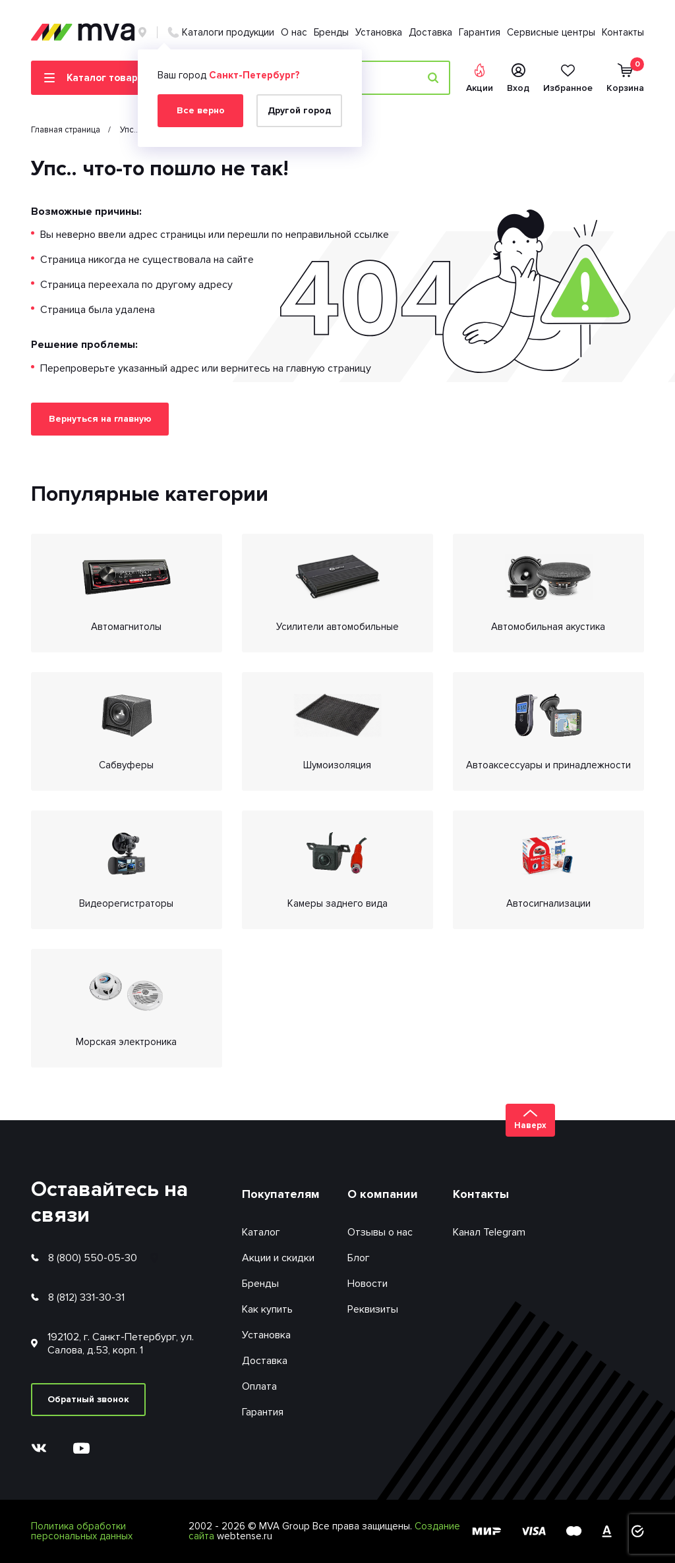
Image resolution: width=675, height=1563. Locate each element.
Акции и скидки (278, 1258)
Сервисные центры (551, 32)
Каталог (261, 1232)
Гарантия (479, 32)
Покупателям (281, 1194)
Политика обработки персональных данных (81, 1531)
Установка (378, 32)
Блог (358, 1258)
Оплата (259, 1386)
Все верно (201, 110)
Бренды (331, 32)
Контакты (623, 32)
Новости (367, 1283)
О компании (382, 1194)
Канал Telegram (489, 1232)
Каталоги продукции (228, 32)
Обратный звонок (88, 1399)
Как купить (267, 1309)
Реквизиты (372, 1309)
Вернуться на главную (100, 418)
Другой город (299, 110)
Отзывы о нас (380, 1232)
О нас (294, 32)
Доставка (430, 32)
